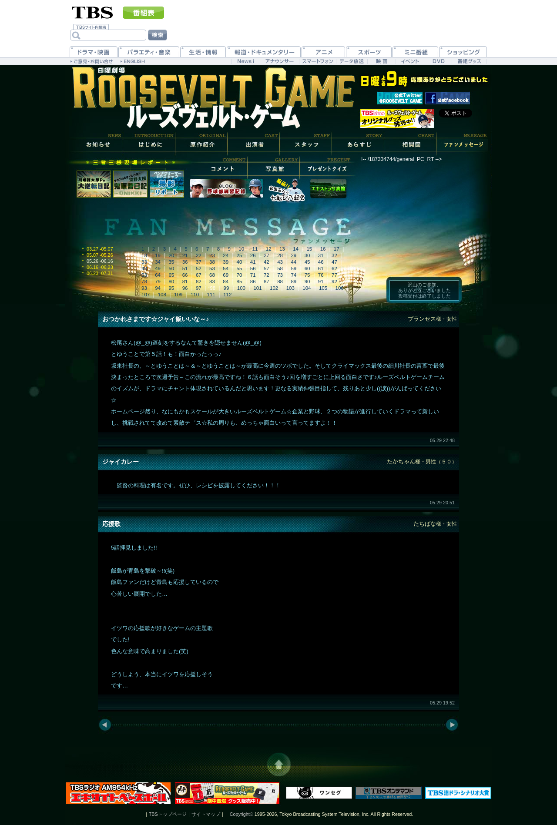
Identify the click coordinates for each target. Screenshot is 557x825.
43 (280, 262)
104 (306, 288)
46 (321, 262)
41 (253, 262)
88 (280, 281)
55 (239, 268)
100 (241, 288)
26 (253, 255)
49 (158, 268)
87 (266, 281)
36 (185, 262)
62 (334, 268)
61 (321, 268)
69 (225, 275)
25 (239, 255)
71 (253, 275)
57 (266, 268)
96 (185, 288)
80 (171, 281)
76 (321, 275)
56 (253, 268)
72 (266, 275)
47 (334, 262)
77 (334, 275)
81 (185, 281)
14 (296, 249)
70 (239, 275)
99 (226, 288)
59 (293, 268)
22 (198, 255)
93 (144, 288)
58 (280, 268)
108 (162, 294)
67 (198, 275)
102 (274, 288)
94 (158, 288)
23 (212, 255)
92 (334, 281)
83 (212, 281)
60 (307, 268)
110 (195, 294)
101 (257, 288)
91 (321, 281)
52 (198, 268)
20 (171, 255)
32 (334, 255)
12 (269, 249)
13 (282, 249)
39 (225, 262)
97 (198, 288)
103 (290, 288)
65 (171, 275)
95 (171, 288)
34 (158, 262)
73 (280, 275)
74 (293, 275)
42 (266, 262)
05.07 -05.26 (97, 255)
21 (185, 255)
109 (178, 294)
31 (321, 255)
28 (280, 255)
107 (145, 294)
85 (239, 281)
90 (307, 281)
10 (241, 249)
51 (185, 268)
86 (253, 281)
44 (293, 262)
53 (212, 268)
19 (158, 255)
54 (225, 268)
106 (340, 288)
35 (171, 262)
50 (171, 268)
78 (144, 281)
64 (158, 275)
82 (198, 281)
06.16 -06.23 (97, 267)
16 (323, 249)
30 (307, 255)
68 (212, 275)
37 (198, 262)
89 (293, 281)
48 (144, 268)
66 (185, 275)
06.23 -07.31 (97, 273)
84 (225, 281)
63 (144, 275)
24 (225, 255)
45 (307, 262)
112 (227, 294)
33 (144, 262)
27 (266, 255)
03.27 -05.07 (97, 249)
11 (255, 249)
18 (144, 255)
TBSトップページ (168, 814)
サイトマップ (205, 814)
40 (239, 262)
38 (212, 262)
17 (336, 249)
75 (307, 275)
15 (309, 249)
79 (158, 281)
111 (211, 294)
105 (323, 288)
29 (293, 255)
